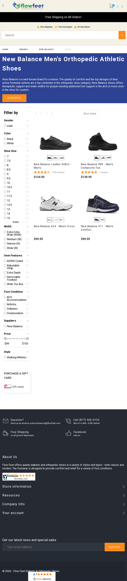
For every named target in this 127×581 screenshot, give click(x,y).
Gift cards (18, 386)
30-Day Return (82, 27)
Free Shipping (44, 27)
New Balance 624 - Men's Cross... (55, 226)
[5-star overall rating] (103, 172)
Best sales (90, 113)
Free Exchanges (63, 27)
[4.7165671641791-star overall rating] (56, 172)
